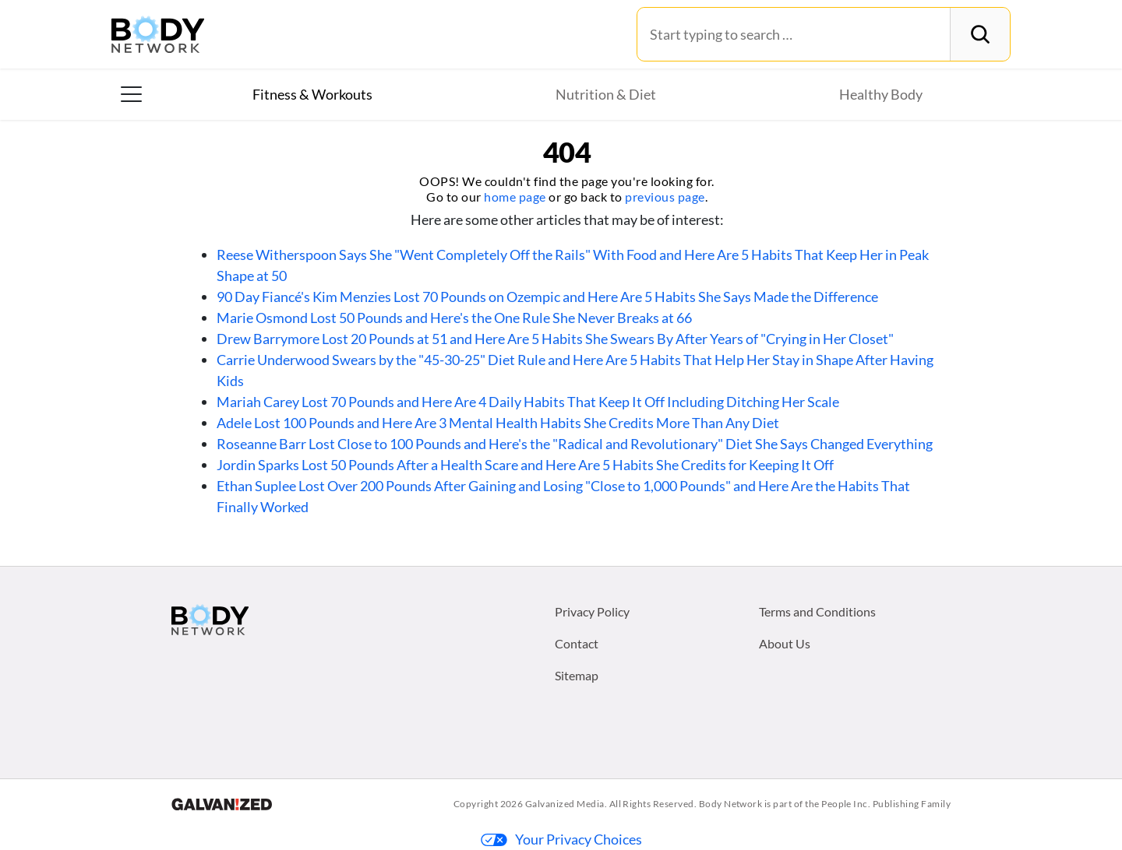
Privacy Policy (592, 611)
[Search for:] (793, 34)
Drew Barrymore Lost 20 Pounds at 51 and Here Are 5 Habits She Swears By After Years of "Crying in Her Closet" (555, 338)
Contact (576, 643)
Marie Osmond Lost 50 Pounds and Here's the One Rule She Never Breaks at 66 (454, 317)
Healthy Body (881, 94)
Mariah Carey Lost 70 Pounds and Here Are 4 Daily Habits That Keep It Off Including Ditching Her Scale (528, 401)
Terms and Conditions (817, 611)
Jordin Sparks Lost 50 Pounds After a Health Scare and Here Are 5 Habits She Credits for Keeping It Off (525, 464)
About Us (784, 643)
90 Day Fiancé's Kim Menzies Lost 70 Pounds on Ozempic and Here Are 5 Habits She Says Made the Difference (547, 296)
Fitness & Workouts (312, 94)
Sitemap (576, 675)
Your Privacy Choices (561, 839)
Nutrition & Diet (606, 94)
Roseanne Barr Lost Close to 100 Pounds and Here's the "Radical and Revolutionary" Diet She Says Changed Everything (575, 443)
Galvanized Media (565, 804)
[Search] (980, 34)
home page (515, 196)
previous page (665, 196)
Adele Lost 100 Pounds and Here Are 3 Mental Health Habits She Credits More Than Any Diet (498, 422)
